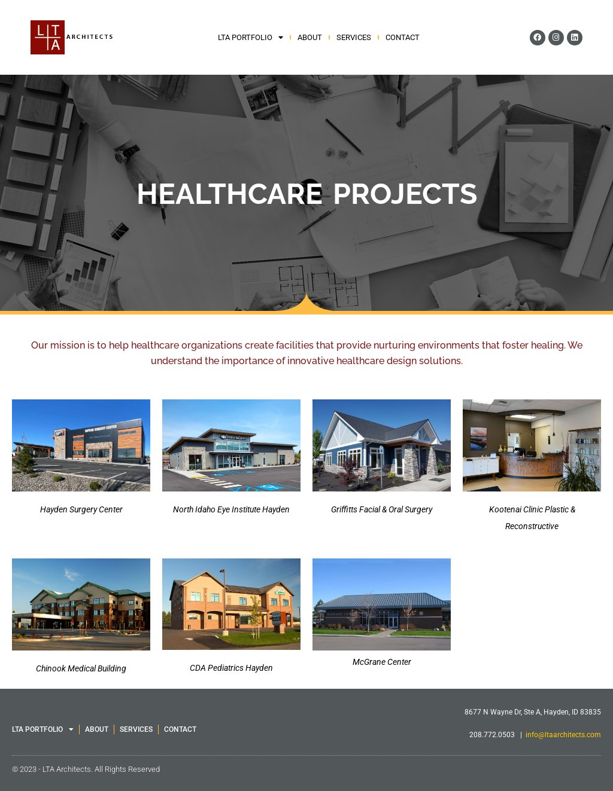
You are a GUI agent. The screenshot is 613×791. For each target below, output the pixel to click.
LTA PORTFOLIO (250, 38)
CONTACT (403, 37)
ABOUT (310, 37)
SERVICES (353, 37)
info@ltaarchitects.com (563, 735)
